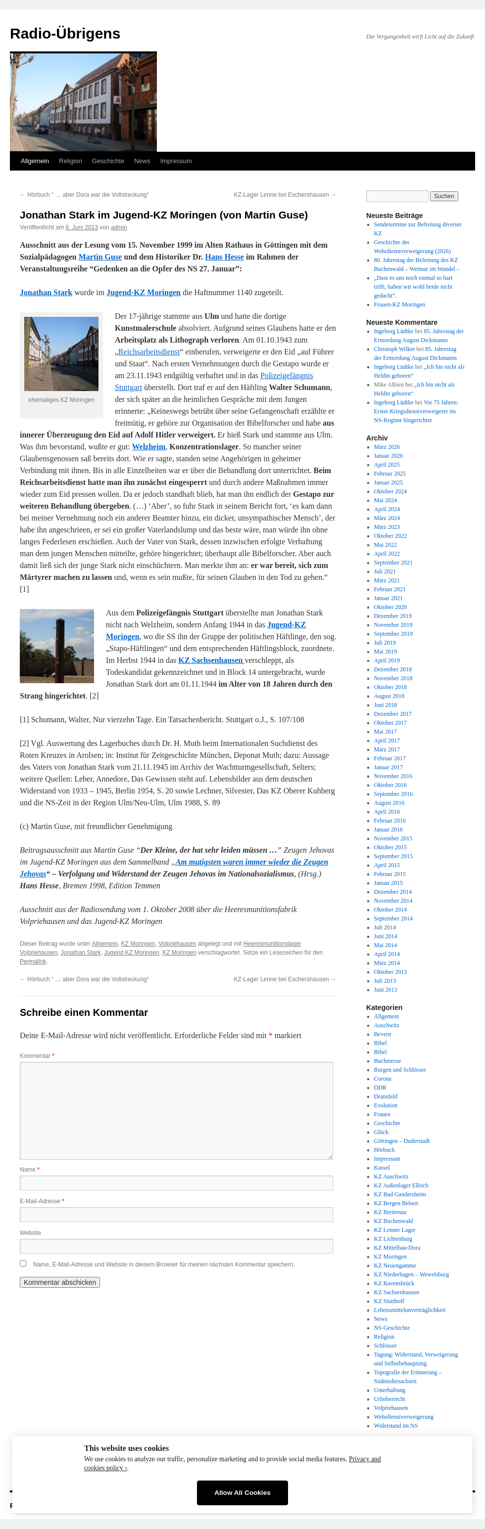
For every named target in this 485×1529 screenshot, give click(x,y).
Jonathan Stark (81, 952)
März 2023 (387, 527)
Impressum (176, 161)
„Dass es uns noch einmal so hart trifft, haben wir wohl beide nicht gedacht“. (413, 286)
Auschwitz (386, 1025)
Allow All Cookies (242, 1492)
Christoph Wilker (394, 349)
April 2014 (387, 954)
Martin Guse (100, 257)
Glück (381, 1132)
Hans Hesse (224, 257)
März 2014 (387, 963)
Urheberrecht (389, 1399)
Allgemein (35, 161)
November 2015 (393, 838)
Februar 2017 (390, 758)
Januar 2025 (388, 482)
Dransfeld (385, 1096)
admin (119, 227)
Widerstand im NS (396, 1425)
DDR (380, 1087)
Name (30, 1169)
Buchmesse (387, 1060)
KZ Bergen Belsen (396, 1203)
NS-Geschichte (392, 1327)
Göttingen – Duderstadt (402, 1140)
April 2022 (387, 553)
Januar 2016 (388, 829)
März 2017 (387, 749)
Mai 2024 (385, 500)
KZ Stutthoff (389, 1301)
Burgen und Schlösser (400, 1069)
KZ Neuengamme (395, 1265)
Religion (70, 161)
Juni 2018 (385, 704)
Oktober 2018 (390, 687)
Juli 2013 (385, 980)
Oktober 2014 (390, 909)
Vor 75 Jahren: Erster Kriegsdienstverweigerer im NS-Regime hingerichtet (416, 411)
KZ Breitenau (390, 1212)
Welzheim (149, 446)
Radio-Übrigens (65, 33)
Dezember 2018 (393, 669)
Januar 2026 (388, 455)
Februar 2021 (390, 589)
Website (30, 1232)
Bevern (382, 1034)
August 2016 (389, 802)
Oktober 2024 (390, 491)
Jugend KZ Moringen (131, 952)
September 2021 (393, 562)
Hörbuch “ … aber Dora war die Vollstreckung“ (84, 194)
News (142, 161)
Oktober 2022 (390, 535)
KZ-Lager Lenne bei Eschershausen (285, 194)
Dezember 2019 (393, 615)
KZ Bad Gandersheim (400, 1194)
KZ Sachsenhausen (397, 1292)
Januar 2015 (388, 882)
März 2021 (387, 580)
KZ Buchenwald (393, 1221)
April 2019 (387, 660)
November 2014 (393, 900)
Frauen (382, 1114)
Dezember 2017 (393, 713)
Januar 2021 (388, 598)
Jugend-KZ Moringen (143, 292)
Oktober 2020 (390, 607)
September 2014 (393, 918)
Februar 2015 (390, 874)
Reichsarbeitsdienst (149, 352)
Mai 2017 (385, 731)
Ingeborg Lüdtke (394, 331)
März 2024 (387, 518)
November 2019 (393, 624)
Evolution (385, 1105)
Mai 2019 (385, 651)
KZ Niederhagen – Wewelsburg (411, 1274)
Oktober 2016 (390, 785)
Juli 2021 (385, 571)
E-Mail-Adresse (42, 1201)
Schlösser (385, 1345)
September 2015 (393, 856)
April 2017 (387, 740)
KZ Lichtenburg (393, 1238)
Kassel (382, 1167)
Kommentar (37, 1055)
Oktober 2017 (390, 722)
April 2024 (387, 509)
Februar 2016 (390, 820)
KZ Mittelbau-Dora (397, 1247)
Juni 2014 (385, 936)
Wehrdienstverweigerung (404, 1416)
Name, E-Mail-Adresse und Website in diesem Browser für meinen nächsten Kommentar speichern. (164, 1264)
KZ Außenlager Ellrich (401, 1185)
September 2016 (393, 793)
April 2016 (387, 811)
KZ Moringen (138, 943)
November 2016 (393, 776)
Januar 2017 (388, 767)
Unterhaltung (389, 1390)
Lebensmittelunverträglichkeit (410, 1310)
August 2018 (389, 696)
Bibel (380, 1043)
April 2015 (387, 865)
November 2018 (393, 678)
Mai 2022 (385, 544)
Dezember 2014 (393, 891)
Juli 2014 (385, 927)
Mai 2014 (385, 945)
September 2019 (393, 633)
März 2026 (387, 446)
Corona (382, 1078)
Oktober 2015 (390, 847)
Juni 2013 (385, 989)
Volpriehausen (177, 943)
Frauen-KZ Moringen (400, 304)
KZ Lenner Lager (395, 1229)
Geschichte (108, 161)
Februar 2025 (390, 473)
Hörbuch (384, 1149)
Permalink (33, 961)
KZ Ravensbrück (394, 1283)
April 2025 (387, 464)
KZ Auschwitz (391, 1176)
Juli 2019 (385, 642)
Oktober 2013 (390, 971)
